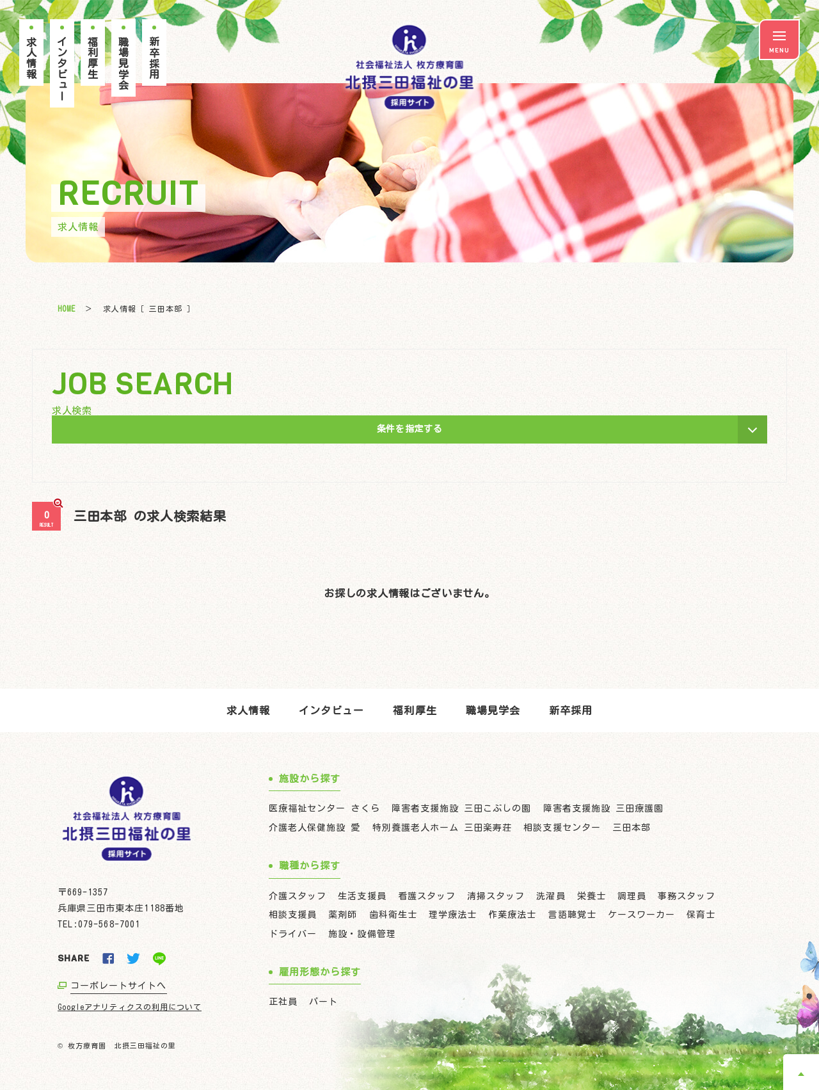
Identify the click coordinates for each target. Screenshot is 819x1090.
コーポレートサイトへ (118, 985)
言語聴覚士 (572, 914)
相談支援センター (561, 827)
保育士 (701, 914)
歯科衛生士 (393, 914)
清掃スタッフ (496, 896)
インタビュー (331, 710)
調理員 (631, 896)
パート (323, 1001)
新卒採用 (570, 710)
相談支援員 (293, 914)
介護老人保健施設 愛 (315, 827)
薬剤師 (342, 914)
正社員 (283, 1001)
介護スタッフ (297, 896)
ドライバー (293, 933)
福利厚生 (414, 710)
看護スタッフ (427, 896)
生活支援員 (362, 896)
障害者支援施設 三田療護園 (603, 808)
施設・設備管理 (361, 933)
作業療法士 (512, 914)
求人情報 (248, 710)
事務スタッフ (686, 896)
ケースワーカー (641, 914)
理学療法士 (453, 914)
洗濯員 (550, 896)
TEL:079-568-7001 (99, 924)
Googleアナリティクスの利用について (130, 1007)
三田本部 (631, 827)
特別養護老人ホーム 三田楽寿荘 (442, 827)
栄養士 (591, 896)
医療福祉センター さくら (324, 808)
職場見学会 (493, 710)
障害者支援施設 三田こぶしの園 (462, 808)
